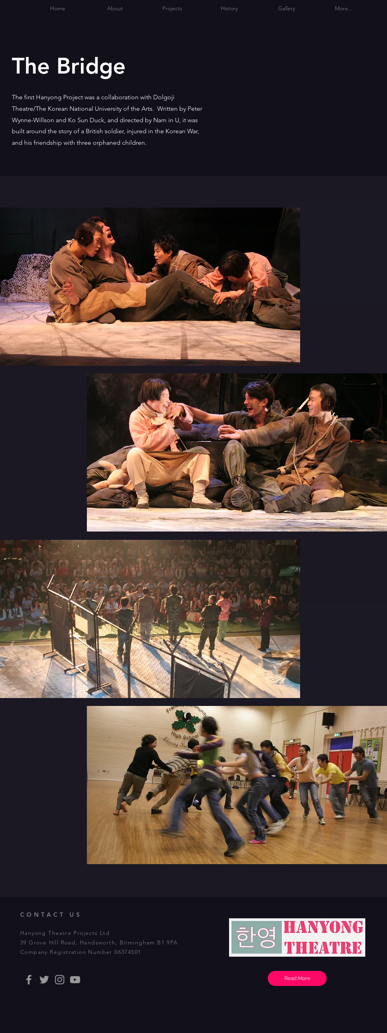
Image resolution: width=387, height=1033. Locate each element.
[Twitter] (44, 979)
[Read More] (297, 978)
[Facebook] (29, 979)
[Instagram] (59, 979)
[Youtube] (75, 979)
